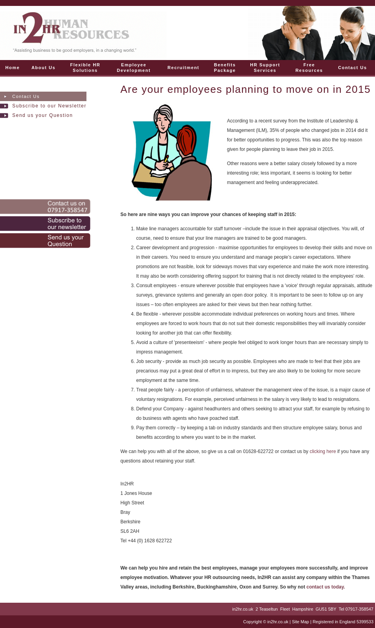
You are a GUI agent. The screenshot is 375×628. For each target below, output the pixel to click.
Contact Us (25, 96)
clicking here (323, 451)
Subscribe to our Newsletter (49, 106)
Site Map (300, 621)
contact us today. (325, 587)
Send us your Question (42, 115)
